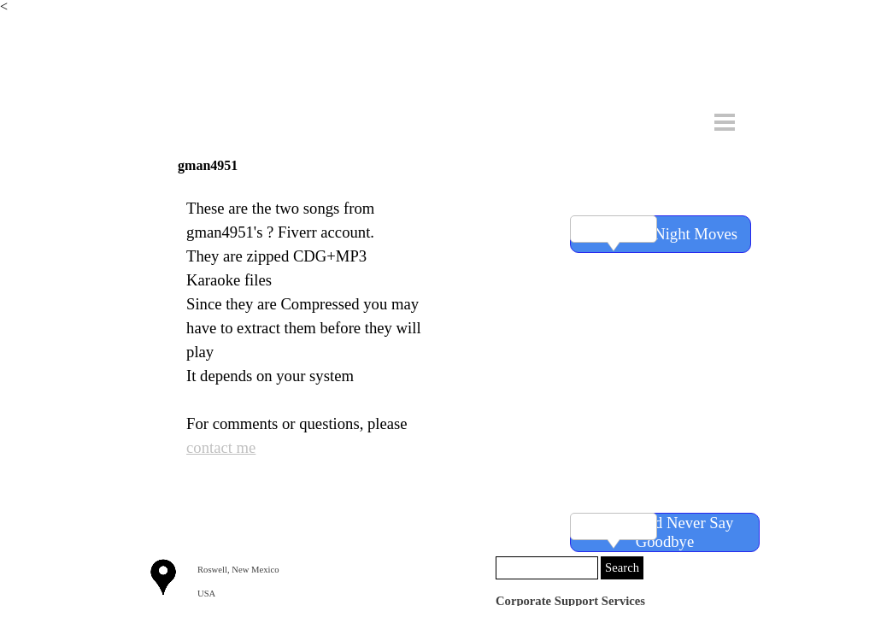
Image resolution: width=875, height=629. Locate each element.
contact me (220, 447)
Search (622, 567)
